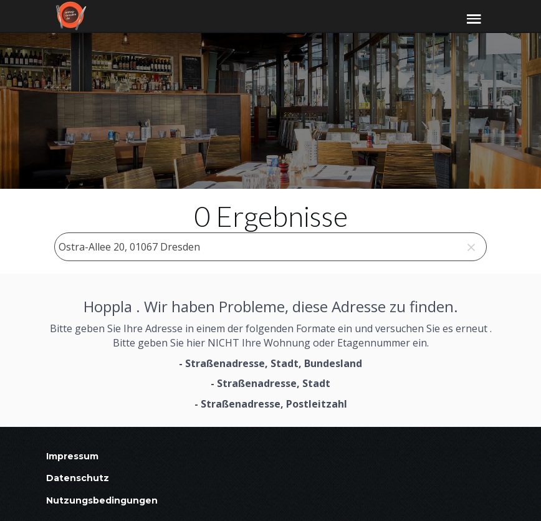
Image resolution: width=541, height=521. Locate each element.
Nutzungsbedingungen (102, 500)
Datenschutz (77, 478)
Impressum (72, 456)
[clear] (471, 247)
